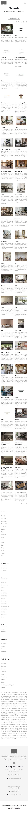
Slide (2, 556)
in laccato (3, 593)
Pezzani (3, 550)
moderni (3, 631)
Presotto (3, 553)
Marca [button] (3, 511)
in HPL (2, 590)
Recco (2, 682)
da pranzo (3, 570)
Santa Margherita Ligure (7, 685)
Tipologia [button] (4, 639)
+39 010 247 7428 (14, 775)
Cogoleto (3, 671)
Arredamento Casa (14, 11)
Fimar (2, 532)
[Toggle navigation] (25, 2)
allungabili (3, 643)
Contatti (16, 807)
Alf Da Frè (3, 516)
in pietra (3, 611)
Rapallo (3, 679)
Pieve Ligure (4, 677)
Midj (2, 540)
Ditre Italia (3, 526)
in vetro (3, 617)
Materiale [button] (4, 578)
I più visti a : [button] (5, 659)
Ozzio (2, 548)
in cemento (4, 582)
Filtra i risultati (14, 18)
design (3, 629)
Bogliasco (3, 666)
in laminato (4, 595)
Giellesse (3, 534)
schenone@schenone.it (15, 778)
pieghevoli (3, 651)
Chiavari (3, 669)
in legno (3, 598)
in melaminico (5, 606)
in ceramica (4, 585)
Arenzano (3, 663)
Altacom (3, 518)
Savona (3, 687)
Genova (3, 674)
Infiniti (2, 537)
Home (5, 11)
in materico (4, 603)
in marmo (3, 601)
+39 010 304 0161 (15, 791)
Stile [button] (2, 625)
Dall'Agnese (4, 521)
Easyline (3, 529)
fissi (2, 649)
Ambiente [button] (5, 563)
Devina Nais (4, 524)
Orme (2, 545)
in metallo (3, 609)
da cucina (3, 568)
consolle (3, 646)
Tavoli (22, 11)
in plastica (3, 614)
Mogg (2, 542)
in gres (3, 587)
